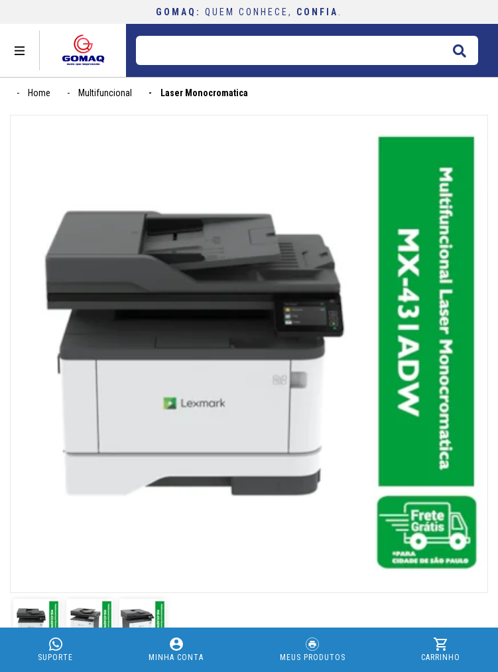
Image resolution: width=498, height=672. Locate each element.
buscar (459, 48)
